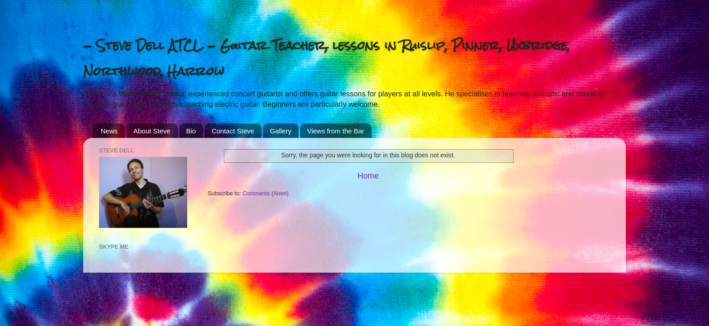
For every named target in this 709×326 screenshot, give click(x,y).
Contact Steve (233, 131)
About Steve (151, 131)
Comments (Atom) (265, 193)
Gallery (281, 131)
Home (367, 175)
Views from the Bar (335, 131)
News (109, 131)
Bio (191, 131)
